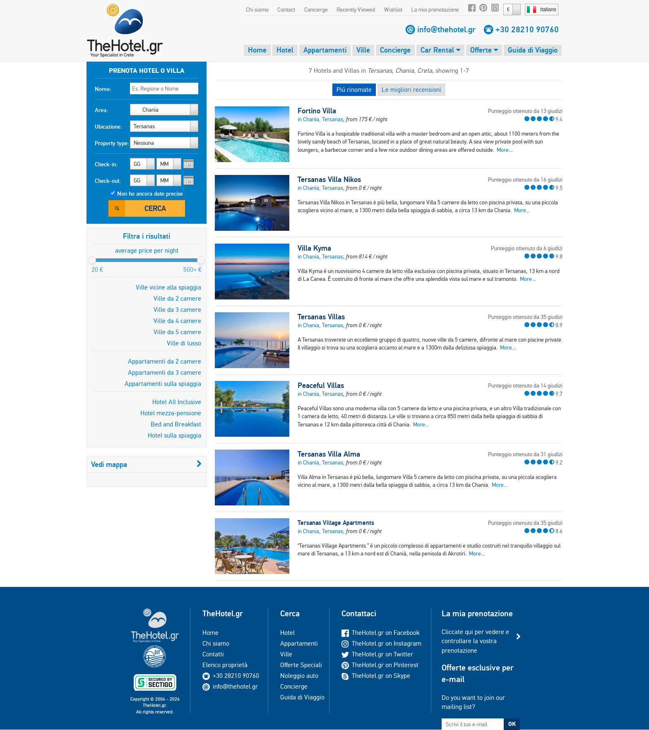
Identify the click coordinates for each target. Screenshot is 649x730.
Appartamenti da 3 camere (164, 372)
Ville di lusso (184, 343)
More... (504, 149)
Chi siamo (257, 9)
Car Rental (440, 50)
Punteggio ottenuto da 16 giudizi (525, 179)
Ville (363, 50)
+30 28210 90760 (527, 29)
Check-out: (108, 180)
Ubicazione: (108, 126)
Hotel (284, 50)
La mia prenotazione (435, 9)
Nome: (103, 89)
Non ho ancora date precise (150, 193)
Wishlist (393, 9)
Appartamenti (324, 50)
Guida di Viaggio (533, 50)
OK (512, 724)
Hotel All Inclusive (176, 402)
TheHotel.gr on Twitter (377, 654)
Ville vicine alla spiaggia (168, 287)
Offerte (484, 50)
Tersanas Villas (321, 316)
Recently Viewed (356, 9)
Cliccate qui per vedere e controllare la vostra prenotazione (475, 641)
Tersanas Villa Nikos (329, 179)
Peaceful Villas (321, 385)
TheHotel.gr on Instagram (381, 643)
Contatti (213, 654)
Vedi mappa (146, 464)
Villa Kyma (314, 248)
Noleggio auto (299, 676)
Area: (101, 110)
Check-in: (106, 164)
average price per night (146, 250)
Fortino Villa (317, 110)
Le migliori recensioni (411, 89)
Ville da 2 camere (177, 298)
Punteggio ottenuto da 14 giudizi (525, 385)
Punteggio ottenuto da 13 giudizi (525, 111)
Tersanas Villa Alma (329, 454)
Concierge (316, 9)
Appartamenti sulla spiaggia (163, 384)
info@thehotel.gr (446, 29)
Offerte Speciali (301, 665)
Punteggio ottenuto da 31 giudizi (525, 454)
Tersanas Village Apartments (336, 523)
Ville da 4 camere (177, 321)
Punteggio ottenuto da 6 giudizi (526, 248)
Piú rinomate (354, 89)
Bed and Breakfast (176, 424)
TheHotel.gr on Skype (375, 676)
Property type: (112, 143)
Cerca (155, 208)
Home (257, 50)
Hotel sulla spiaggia (174, 435)
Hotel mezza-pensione (170, 413)
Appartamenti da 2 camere (164, 361)
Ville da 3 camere (177, 310)
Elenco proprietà (225, 665)
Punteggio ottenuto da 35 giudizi (525, 317)
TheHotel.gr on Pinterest (379, 665)
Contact (286, 9)
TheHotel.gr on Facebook (380, 633)
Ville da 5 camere (177, 332)
